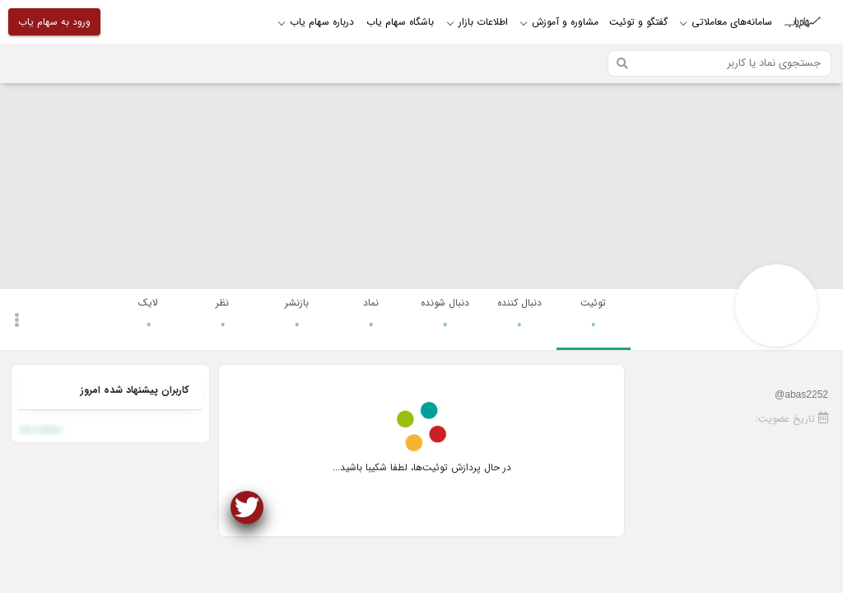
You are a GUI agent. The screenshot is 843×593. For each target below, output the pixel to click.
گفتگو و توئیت (638, 22)
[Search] (719, 63)
